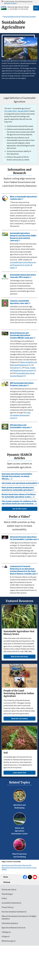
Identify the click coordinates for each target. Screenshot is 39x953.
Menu (36, 8)
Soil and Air (15, 367)
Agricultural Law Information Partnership (16, 865)
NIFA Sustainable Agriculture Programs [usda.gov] (22, 384)
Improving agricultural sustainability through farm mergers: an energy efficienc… (17, 476)
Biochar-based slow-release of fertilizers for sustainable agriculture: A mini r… (19, 495)
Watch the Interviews (19, 656)
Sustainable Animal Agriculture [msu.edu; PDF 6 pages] (23, 275)
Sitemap (6, 882)
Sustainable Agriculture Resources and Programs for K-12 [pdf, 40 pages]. (23, 265)
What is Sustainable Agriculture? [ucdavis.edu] (23, 197)
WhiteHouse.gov (8, 941)
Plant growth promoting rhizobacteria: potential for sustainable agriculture (18, 488)
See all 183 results (19, 509)
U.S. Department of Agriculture (17, 9)
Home (5, 877)
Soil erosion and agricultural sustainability (19, 483)
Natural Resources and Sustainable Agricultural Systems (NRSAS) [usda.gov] (22, 335)
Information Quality (9, 923)
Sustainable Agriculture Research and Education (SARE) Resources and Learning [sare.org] (23, 237)
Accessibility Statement (11, 903)
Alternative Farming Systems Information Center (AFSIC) (19, 868)
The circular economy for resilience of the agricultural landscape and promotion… (19, 502)
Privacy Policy (7, 907)
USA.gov (5, 936)
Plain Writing (6, 894)
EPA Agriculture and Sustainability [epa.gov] (20, 426)
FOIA (3, 898)
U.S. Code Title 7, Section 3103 (16, 111)
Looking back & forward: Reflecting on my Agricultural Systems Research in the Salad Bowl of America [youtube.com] (23, 570)
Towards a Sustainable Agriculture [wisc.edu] (19, 301)
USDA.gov (5, 932)
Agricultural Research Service (13, 927)
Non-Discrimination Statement (13, 912)
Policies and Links (8, 889)
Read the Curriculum (19, 718)
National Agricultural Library (18, 7)
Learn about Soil (19, 772)
